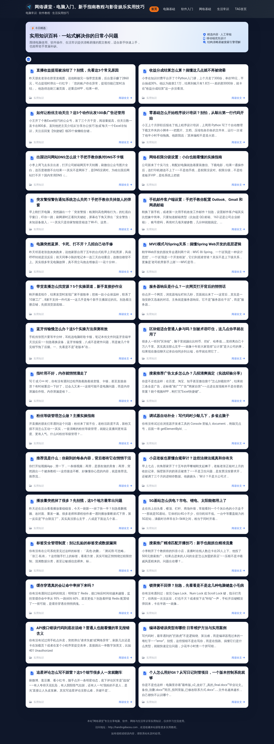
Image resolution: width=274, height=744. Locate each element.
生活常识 (223, 9)
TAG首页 (241, 9)
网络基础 (205, 9)
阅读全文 (125, 97)
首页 (154, 9)
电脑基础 (169, 9)
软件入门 (187, 9)
